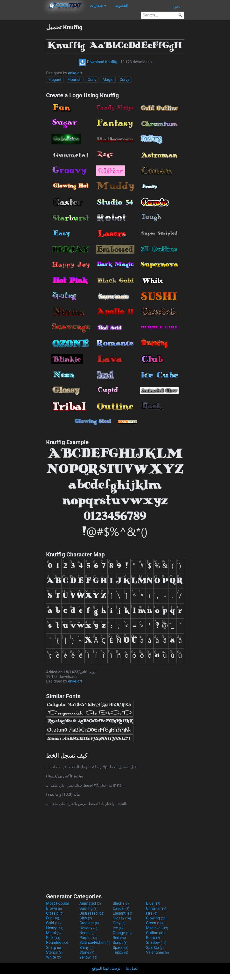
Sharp (53, 947)
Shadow (156, 942)
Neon (86, 933)
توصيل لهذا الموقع (106, 968)
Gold (53, 923)
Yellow (88, 957)
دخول (176, 6)
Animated (90, 903)
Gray (119, 923)
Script (120, 942)
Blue (153, 903)
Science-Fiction (95, 942)
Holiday (88, 928)
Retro (153, 937)
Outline (155, 933)
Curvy (124, 79)
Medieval (157, 928)
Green (154, 923)
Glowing (156, 918)
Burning (88, 908)
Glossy (122, 918)
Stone (86, 952)
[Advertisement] (23, 96)
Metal (53, 933)
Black (121, 903)
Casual (121, 908)
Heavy (54, 928)
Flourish (74, 79)
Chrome (156, 908)
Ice (118, 928)
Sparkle (155, 947)
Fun (52, 918)
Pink (53, 937)
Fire (151, 913)
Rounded (57, 942)
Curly (92, 79)
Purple (88, 937)
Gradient (89, 923)
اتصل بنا (132, 968)
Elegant (55, 79)
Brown (54, 908)
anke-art (75, 73)
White (53, 957)
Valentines (157, 952)
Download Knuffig (97, 62)
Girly (85, 918)
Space (120, 947)
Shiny (86, 947)
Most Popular (57, 903)
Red (119, 937)
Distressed (91, 913)
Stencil (54, 952)
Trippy (120, 952)
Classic (54, 913)
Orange (122, 933)
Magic (108, 79)
